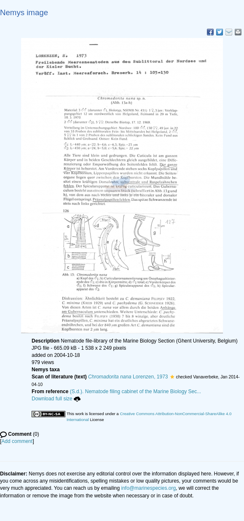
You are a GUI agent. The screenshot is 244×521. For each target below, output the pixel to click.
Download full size (56, 399)
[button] (172, 377)
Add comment (16, 441)
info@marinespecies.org (148, 488)
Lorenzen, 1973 (128, 377)
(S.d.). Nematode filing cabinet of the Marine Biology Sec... (135, 391)
